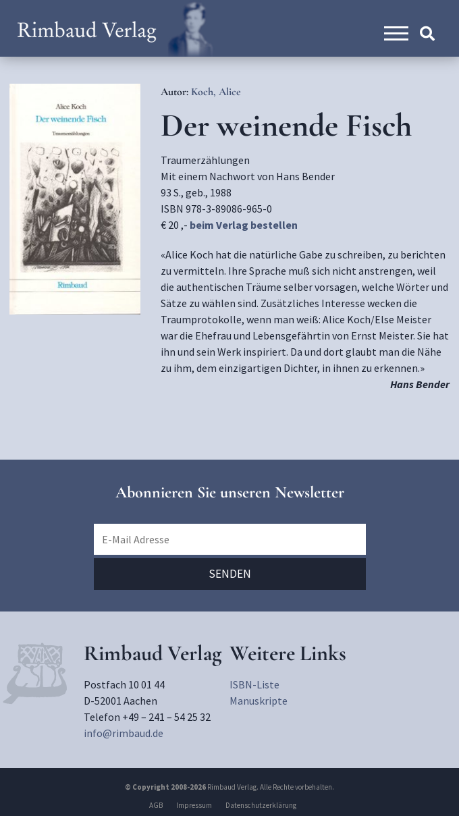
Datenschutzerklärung (260, 805)
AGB (156, 805)
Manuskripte (259, 700)
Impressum (194, 805)
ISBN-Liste (254, 684)
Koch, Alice (216, 92)
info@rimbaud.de (123, 733)
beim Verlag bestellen (244, 225)
